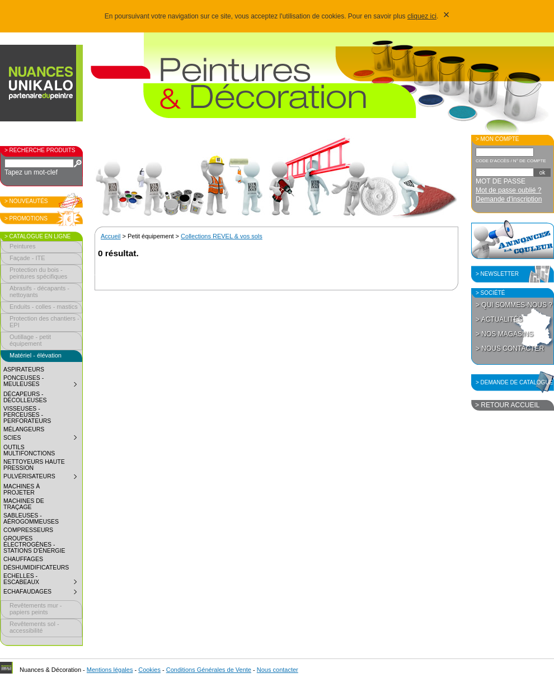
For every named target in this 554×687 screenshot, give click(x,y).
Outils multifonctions (29, 450)
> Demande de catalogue (514, 382)
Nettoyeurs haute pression (34, 465)
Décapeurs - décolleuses (24, 397)
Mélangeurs (23, 429)
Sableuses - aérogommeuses (31, 518)
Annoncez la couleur (512, 239)
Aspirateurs (23, 369)
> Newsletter (497, 274)
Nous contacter (277, 669)
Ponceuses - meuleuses (42, 382)
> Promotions (26, 218)
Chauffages (23, 559)
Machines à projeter (21, 489)
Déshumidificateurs (36, 567)
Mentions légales (110, 669)
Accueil (110, 236)
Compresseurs (28, 530)
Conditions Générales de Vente (208, 669)
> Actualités (499, 319)
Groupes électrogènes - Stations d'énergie (34, 544)
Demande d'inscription (509, 199)
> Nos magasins (504, 334)
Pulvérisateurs (42, 477)
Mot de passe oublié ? (508, 190)
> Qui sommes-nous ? (514, 305)
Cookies (149, 669)
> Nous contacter (510, 348)
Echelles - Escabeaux (42, 580)
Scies (42, 439)
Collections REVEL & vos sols (221, 236)
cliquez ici (421, 16)
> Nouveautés (26, 201)
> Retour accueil (507, 405)
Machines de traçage (23, 504)
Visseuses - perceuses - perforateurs (27, 415)
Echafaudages (42, 593)
